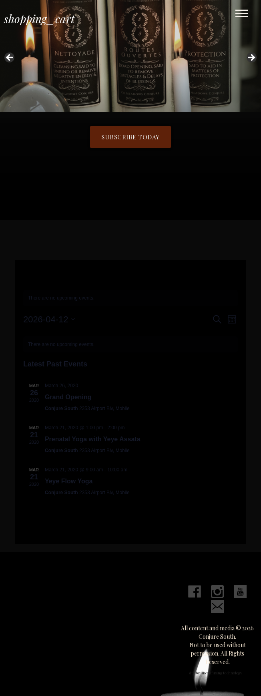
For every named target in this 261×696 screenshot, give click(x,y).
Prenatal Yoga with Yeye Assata (93, 439)
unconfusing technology (221, 673)
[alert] (130, 298)
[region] (130, 60)
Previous (10, 58)
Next (251, 58)
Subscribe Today (130, 137)
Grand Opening (68, 397)
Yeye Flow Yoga (68, 481)
